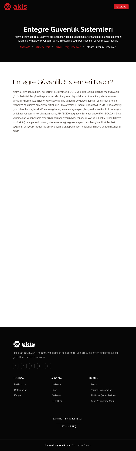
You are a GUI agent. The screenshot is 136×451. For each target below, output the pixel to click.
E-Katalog (121, 6)
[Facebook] (15, 366)
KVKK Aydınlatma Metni (103, 401)
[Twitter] (40, 366)
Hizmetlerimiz (42, 47)
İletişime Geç (68, 426)
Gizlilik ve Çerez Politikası (104, 395)
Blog (54, 390)
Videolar (56, 395)
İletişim (94, 384)
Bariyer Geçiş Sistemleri (67, 47)
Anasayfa (25, 47)
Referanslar (20, 390)
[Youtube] (48, 366)
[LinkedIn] (32, 366)
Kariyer (18, 395)
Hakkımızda (20, 384)
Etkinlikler (57, 401)
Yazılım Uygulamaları (101, 390)
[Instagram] (24, 366)
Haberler (57, 384)
